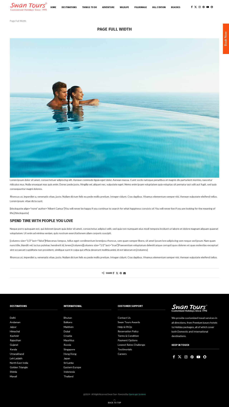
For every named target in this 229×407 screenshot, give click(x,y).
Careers (122, 353)
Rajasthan (15, 340)
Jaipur (13, 326)
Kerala (13, 349)
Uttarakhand (17, 353)
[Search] (217, 7)
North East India (19, 362)
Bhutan (68, 317)
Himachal (15, 331)
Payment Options (128, 340)
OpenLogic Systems (137, 394)
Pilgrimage (140, 7)
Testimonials (125, 349)
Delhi (13, 317)
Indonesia (69, 371)
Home (53, 7)
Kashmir (14, 335)
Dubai (67, 331)
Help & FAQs (125, 326)
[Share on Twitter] (117, 273)
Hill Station (159, 7)
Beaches (175, 7)
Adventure (108, 7)
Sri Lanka (69, 362)
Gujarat (14, 344)
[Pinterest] (204, 7)
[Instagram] (200, 7)
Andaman (15, 322)
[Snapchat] (212, 7)
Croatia (68, 335)
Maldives (69, 326)
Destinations (69, 7)
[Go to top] (114, 402)
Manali (13, 376)
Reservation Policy (128, 331)
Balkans (68, 322)
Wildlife (124, 7)
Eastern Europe (72, 367)
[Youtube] (207, 7)
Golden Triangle (19, 367)
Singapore (69, 349)
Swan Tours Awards (129, 322)
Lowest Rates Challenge (131, 344)
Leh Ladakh (16, 358)
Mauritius (69, 340)
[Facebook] (192, 7)
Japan (67, 358)
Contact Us (124, 317)
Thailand (68, 376)
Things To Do (89, 7)
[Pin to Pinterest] (121, 273)
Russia (67, 344)
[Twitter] (195, 7)
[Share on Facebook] (113, 273)
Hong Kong (70, 353)
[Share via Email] (124, 273)
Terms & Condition (128, 335)
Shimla (13, 371)
